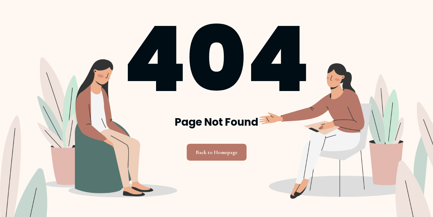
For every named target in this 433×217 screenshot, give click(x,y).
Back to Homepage (217, 152)
